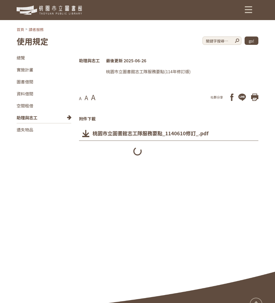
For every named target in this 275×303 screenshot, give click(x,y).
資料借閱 (25, 93)
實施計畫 (25, 69)
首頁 (20, 29)
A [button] (80, 98)
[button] (248, 9)
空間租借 (25, 105)
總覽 (21, 57)
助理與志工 (27, 117)
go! (251, 41)
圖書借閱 (25, 81)
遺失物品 (25, 129)
